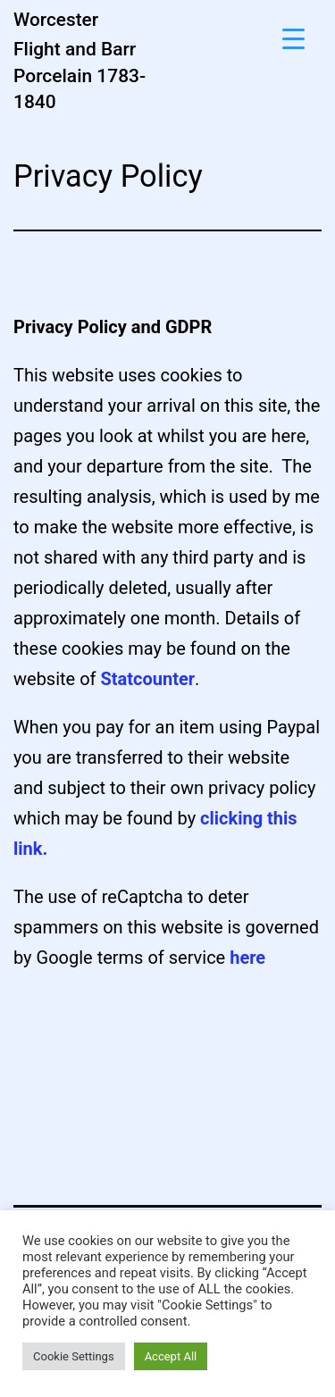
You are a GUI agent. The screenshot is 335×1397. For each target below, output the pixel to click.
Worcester (55, 19)
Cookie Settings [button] (73, 1356)
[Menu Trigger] (293, 38)
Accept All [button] (171, 1356)
